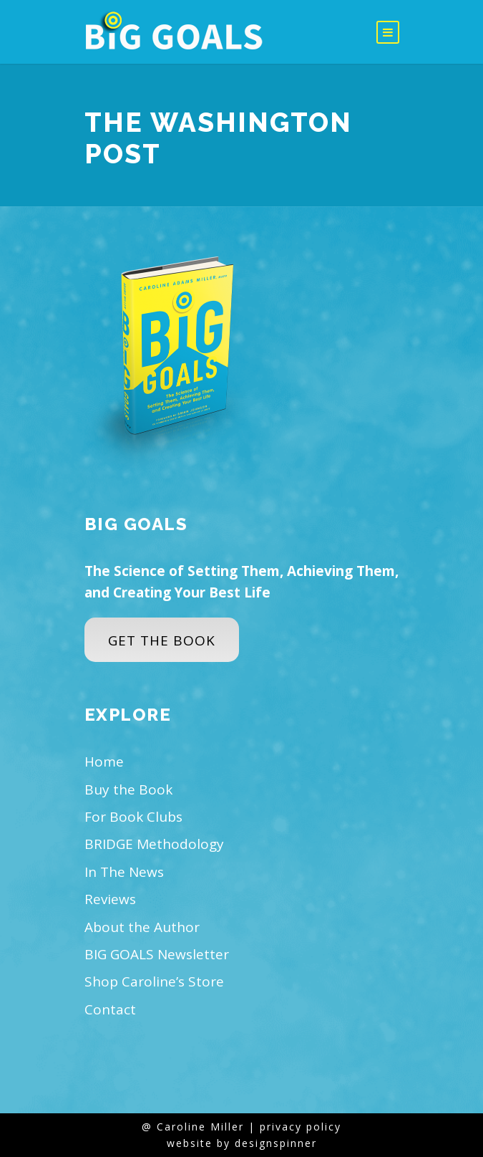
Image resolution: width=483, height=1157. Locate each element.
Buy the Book (128, 789)
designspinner (276, 1143)
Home (104, 761)
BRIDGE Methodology (154, 844)
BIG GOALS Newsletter (156, 954)
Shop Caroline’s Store (154, 981)
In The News (124, 872)
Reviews (110, 899)
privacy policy (300, 1126)
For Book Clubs (133, 816)
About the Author (142, 927)
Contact (110, 1009)
